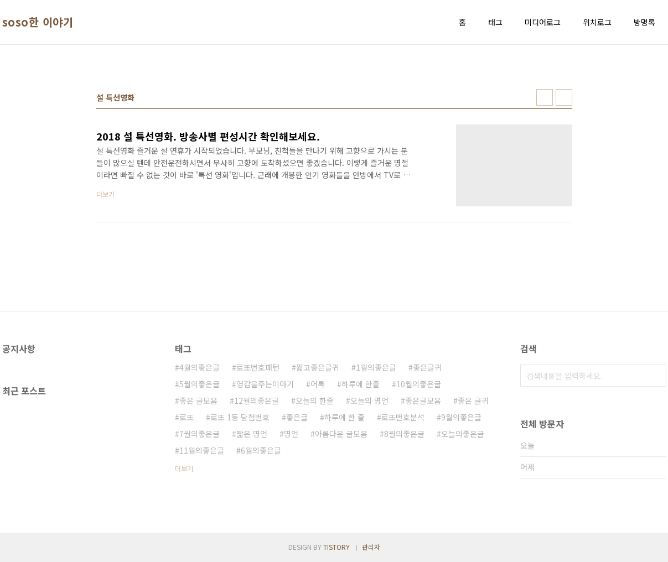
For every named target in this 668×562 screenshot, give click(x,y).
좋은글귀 (427, 367)
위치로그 (597, 22)
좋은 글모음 (198, 400)
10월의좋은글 (418, 383)
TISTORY (336, 546)
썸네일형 (544, 97)
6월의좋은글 (261, 450)
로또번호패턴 (257, 367)
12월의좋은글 (256, 400)
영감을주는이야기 (265, 383)
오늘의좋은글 (462, 433)
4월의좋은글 (199, 367)
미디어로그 (543, 22)
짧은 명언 (251, 433)
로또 (186, 417)
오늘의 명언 (369, 400)
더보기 (184, 468)
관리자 (371, 546)
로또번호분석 (402, 417)
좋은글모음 (423, 400)
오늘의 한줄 (315, 400)
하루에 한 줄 (344, 417)
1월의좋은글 (376, 367)
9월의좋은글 (461, 417)
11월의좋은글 (201, 450)
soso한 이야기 (38, 22)
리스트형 (564, 97)
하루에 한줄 (360, 383)
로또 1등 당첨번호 (240, 417)
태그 (495, 22)
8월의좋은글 (404, 433)
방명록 (644, 22)
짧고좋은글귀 (317, 367)
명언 (291, 433)
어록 (317, 383)
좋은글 (297, 417)
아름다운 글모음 (341, 433)
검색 (655, 375)
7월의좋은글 (199, 433)
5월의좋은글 (199, 383)
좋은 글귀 (473, 400)
